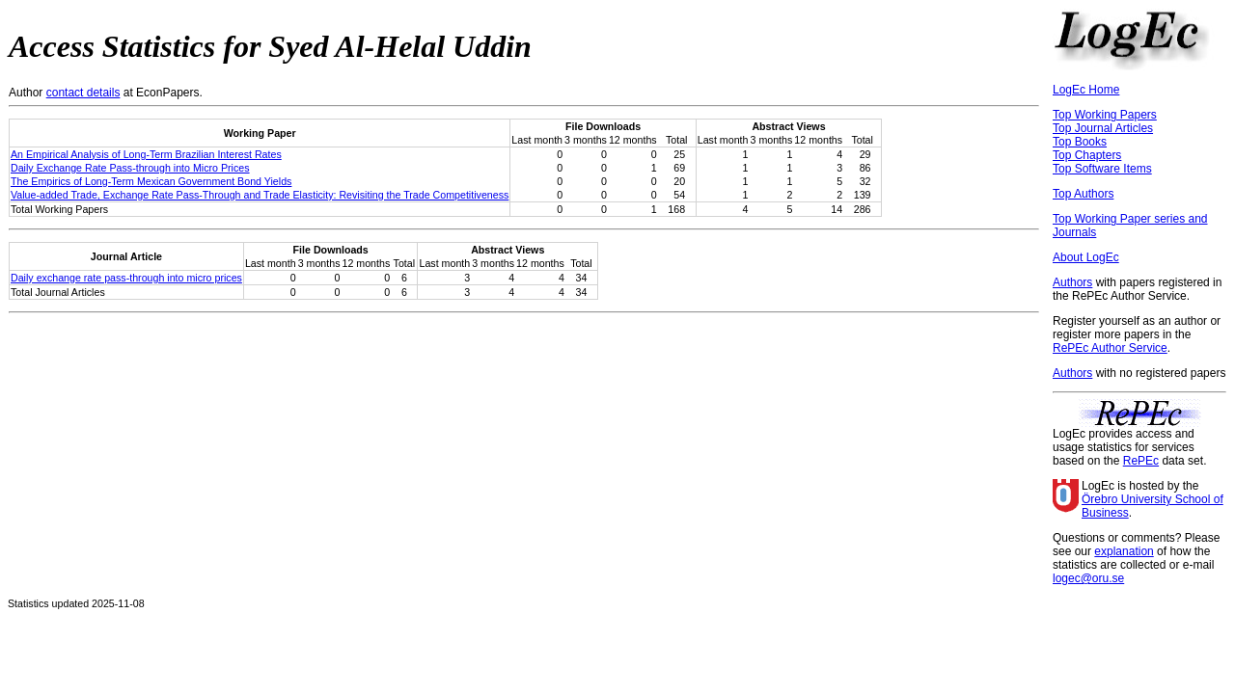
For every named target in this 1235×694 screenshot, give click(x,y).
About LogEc (1086, 257)
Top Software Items (1102, 168)
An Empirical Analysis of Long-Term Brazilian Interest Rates (146, 154)
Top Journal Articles (1103, 128)
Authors (1072, 282)
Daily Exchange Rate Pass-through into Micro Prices (130, 168)
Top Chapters (1087, 155)
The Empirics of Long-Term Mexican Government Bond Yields (151, 181)
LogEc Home (1086, 89)
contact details (83, 92)
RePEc (1141, 460)
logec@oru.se (1088, 578)
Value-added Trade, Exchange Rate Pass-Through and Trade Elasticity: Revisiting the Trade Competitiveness (259, 194)
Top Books (1080, 141)
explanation (1123, 551)
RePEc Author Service (1110, 348)
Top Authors (1083, 193)
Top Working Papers (1105, 114)
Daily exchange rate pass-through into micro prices (126, 277)
